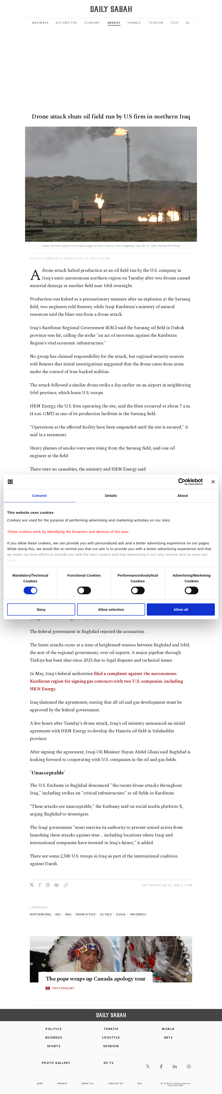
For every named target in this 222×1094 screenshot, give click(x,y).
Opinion (111, 1046)
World (168, 1029)
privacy (62, 1083)
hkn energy (138, 914)
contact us (115, 1083)
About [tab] (182, 495)
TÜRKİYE (111, 1029)
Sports (54, 1046)
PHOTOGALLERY (63, 988)
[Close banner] (213, 481)
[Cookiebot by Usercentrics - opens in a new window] (182, 481)
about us (88, 1083)
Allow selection (111, 609)
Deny (41, 609)
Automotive (66, 22)
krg (58, 914)
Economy (92, 22)
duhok (121, 914)
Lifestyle (111, 1037)
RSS (139, 1083)
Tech (174, 22)
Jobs (40, 1083)
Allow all (181, 609)
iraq (68, 914)
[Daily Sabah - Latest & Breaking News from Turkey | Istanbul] (111, 9)
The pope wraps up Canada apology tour (97, 978)
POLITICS (54, 1029)
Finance (134, 22)
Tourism (155, 22)
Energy (114, 22)
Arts (168, 1037)
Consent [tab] (39, 495)
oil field (106, 914)
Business (40, 22)
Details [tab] (111, 495)
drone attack (85, 914)
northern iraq (40, 914)
